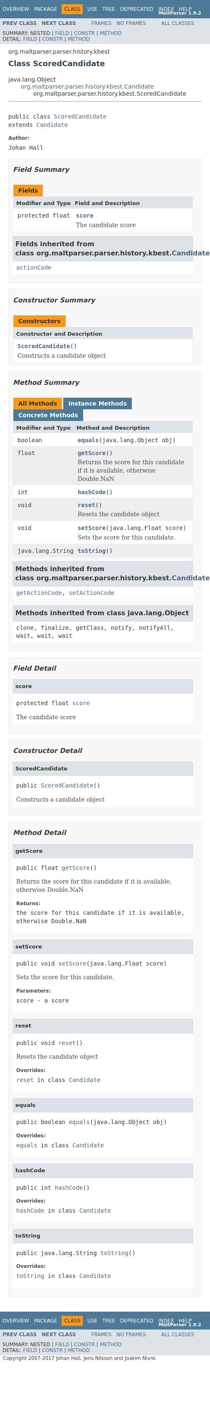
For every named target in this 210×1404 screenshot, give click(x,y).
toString (92, 550)
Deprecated (136, 9)
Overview (15, 9)
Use (92, 9)
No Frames (131, 23)
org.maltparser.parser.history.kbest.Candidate (87, 86)
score (85, 215)
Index (166, 9)
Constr (84, 33)
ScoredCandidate (80, 116)
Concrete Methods (48, 415)
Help (185, 9)
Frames (101, 23)
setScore (92, 528)
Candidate (52, 124)
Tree (108, 9)
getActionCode (39, 592)
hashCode (92, 492)
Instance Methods (97, 403)
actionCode (33, 267)
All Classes (177, 23)
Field (62, 33)
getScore (92, 453)
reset (86, 505)
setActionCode (91, 592)
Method (111, 33)
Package (45, 9)
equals (88, 440)
